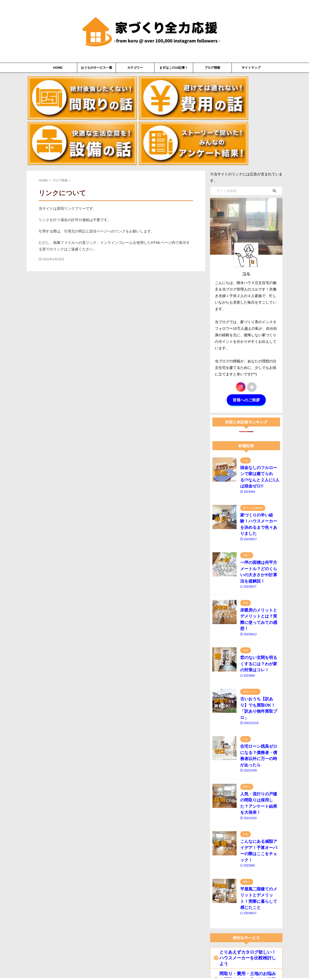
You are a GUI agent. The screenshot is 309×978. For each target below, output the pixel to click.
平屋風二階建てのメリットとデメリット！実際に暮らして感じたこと (258, 760)
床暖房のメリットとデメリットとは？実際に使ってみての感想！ (258, 525)
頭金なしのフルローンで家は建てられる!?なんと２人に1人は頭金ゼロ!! (258, 408)
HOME (58, 67)
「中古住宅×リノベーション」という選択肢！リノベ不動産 (248, 876)
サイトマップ (251, 67)
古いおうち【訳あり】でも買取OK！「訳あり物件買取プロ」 (259, 603)
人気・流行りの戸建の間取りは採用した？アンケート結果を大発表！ (258, 682)
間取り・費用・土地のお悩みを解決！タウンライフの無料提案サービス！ (247, 829)
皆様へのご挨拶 (246, 335)
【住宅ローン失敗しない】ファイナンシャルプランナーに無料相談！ (247, 907)
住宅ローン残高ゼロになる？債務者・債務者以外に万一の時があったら (258, 642)
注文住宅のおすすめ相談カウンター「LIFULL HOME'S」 (245, 844)
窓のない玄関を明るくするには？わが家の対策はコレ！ (258, 564)
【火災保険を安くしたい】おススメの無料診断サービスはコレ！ (247, 939)
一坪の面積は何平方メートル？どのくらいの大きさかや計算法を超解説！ (258, 486)
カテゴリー (135, 67)
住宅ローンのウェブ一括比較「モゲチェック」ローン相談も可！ (247, 923)
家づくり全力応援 (154, 962)
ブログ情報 (212, 67)
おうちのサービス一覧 (96, 67)
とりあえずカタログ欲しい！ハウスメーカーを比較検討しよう (247, 813)
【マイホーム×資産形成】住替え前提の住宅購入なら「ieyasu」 (248, 860)
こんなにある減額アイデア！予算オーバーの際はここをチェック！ (258, 721)
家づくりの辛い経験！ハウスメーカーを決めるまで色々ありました (258, 447)
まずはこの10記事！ (173, 67)
